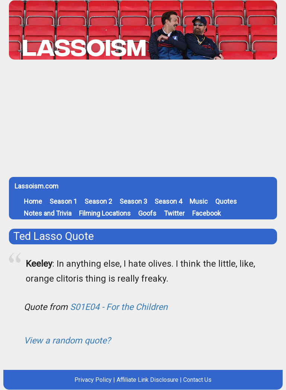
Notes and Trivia (48, 213)
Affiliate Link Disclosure (147, 379)
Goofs (147, 213)
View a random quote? (67, 340)
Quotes (226, 201)
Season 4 (168, 201)
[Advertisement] (143, 121)
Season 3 (133, 201)
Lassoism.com (36, 186)
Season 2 (98, 201)
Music (199, 201)
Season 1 (63, 201)
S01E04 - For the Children (119, 307)
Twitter (174, 213)
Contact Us (197, 379)
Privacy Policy (93, 379)
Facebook (206, 213)
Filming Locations (105, 213)
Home (33, 201)
